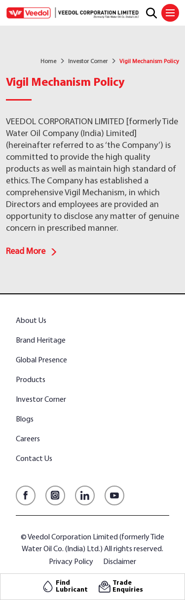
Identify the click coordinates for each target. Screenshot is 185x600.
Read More (31, 251)
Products (30, 380)
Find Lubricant (72, 587)
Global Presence (41, 360)
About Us (31, 321)
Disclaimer (119, 562)
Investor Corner (88, 62)
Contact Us (34, 459)
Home (48, 62)
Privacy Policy (71, 562)
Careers (28, 439)
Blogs (25, 420)
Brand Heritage (41, 341)
